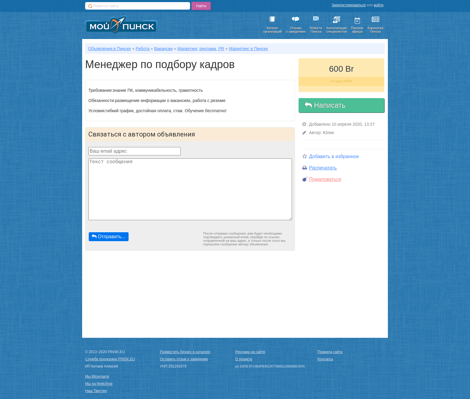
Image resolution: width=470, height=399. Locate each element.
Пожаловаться (321, 179)
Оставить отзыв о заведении (184, 359)
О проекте (243, 359)
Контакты (325, 359)
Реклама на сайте (250, 352)
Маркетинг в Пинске (248, 48)
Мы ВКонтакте (97, 376)
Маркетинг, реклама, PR (201, 48)
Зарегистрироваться (349, 5)
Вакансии (163, 48)
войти (378, 5)
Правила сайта (329, 352)
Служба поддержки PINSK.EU (110, 359)
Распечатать (319, 167)
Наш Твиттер (96, 391)
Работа (142, 48)
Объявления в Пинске (109, 48)
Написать (325, 105)
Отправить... (109, 236)
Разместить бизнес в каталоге (185, 352)
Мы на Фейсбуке (99, 384)
